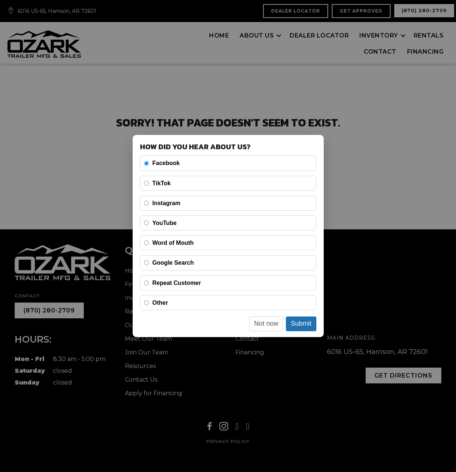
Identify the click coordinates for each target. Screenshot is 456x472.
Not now (266, 323)
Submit (301, 323)
